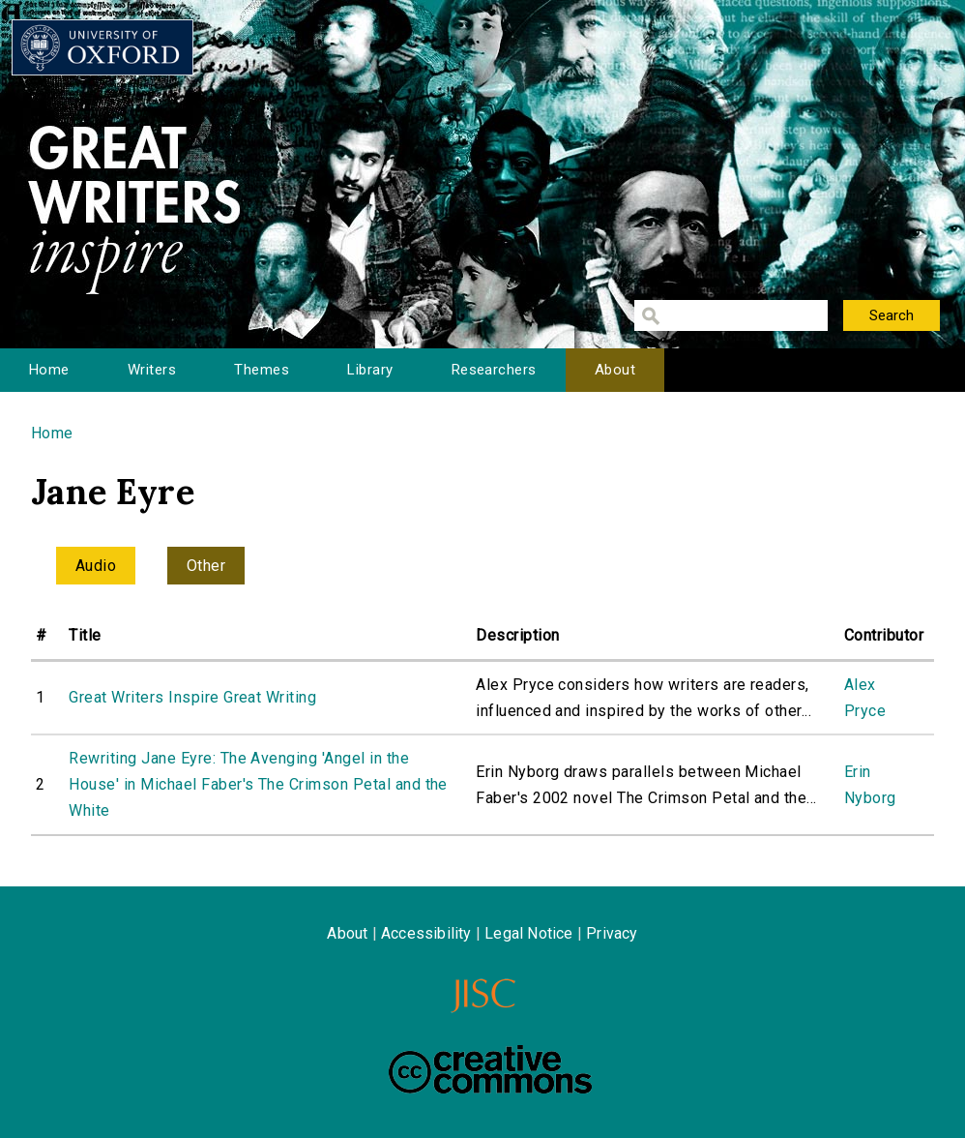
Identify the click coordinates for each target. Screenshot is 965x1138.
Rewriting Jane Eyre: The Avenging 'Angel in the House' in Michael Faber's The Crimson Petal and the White (258, 784)
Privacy (611, 933)
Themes (261, 369)
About (615, 369)
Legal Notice (528, 933)
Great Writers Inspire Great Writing (192, 697)
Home (49, 369)
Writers (152, 369)
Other (206, 565)
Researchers (494, 369)
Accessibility (426, 933)
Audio (95, 565)
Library (370, 369)
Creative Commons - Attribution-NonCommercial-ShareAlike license (490, 1069)
